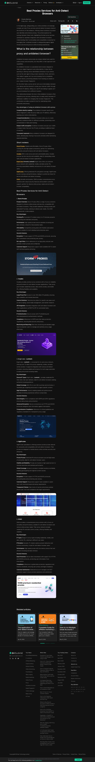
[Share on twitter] (10, 658)
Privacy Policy (66, 754)
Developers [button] (59, 2)
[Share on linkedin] (13, 658)
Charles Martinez (26, 19)
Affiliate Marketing (43, 625)
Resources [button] (38, 2)
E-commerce (21, 625)
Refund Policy (82, 754)
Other (72, 693)
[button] (75, 2)
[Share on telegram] (15, 658)
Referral (51, 2)
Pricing (45, 2)
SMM (61, 625)
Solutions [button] (30, 2)
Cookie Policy (74, 754)
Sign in (80, 2)
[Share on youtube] (18, 658)
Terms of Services (57, 754)
